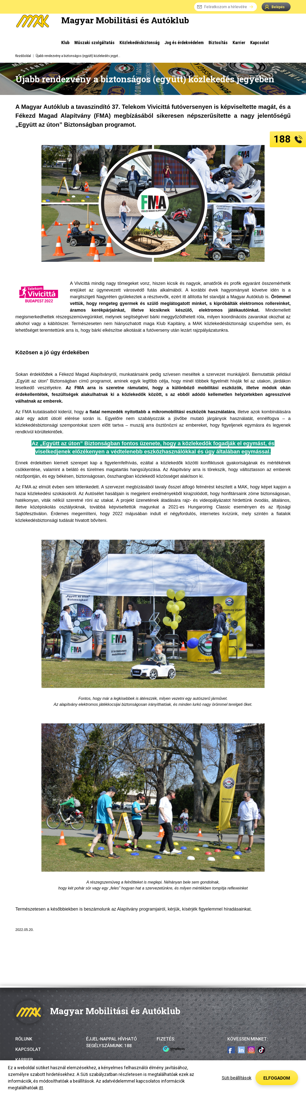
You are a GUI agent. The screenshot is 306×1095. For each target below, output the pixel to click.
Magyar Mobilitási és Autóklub (125, 20)
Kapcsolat (28, 1049)
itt (41, 1087)
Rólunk (23, 1038)
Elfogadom (276, 1078)
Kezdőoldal (23, 56)
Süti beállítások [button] (236, 1077)
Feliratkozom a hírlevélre (225, 6)
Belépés (275, 7)
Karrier (24, 1059)
